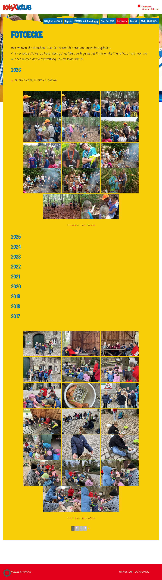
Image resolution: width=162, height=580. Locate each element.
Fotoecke (122, 21)
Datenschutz (142, 572)
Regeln (68, 21)
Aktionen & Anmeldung (86, 21)
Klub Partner (107, 21)
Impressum (126, 572)
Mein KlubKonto (149, 21)
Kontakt (134, 21)
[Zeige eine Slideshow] (81, 225)
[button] (7, 573)
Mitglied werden (53, 21)
